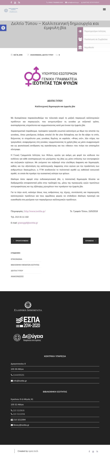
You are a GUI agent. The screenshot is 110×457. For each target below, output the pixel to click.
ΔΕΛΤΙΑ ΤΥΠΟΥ (47, 55)
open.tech (33, 451)
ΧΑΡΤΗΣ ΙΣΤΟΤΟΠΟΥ (90, 2)
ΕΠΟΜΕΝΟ (89, 241)
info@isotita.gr (73, 2)
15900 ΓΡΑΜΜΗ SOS (55, 2)
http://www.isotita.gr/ (35, 211)
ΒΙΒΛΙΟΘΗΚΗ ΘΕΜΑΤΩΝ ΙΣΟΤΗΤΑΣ (25, 265)
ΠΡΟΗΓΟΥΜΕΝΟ (22, 241)
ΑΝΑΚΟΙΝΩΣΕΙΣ (35, 55)
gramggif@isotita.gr (28, 222)
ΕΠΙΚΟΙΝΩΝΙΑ (16, 259)
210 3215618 (17, 410)
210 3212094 (18, 414)
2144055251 (17, 374)
